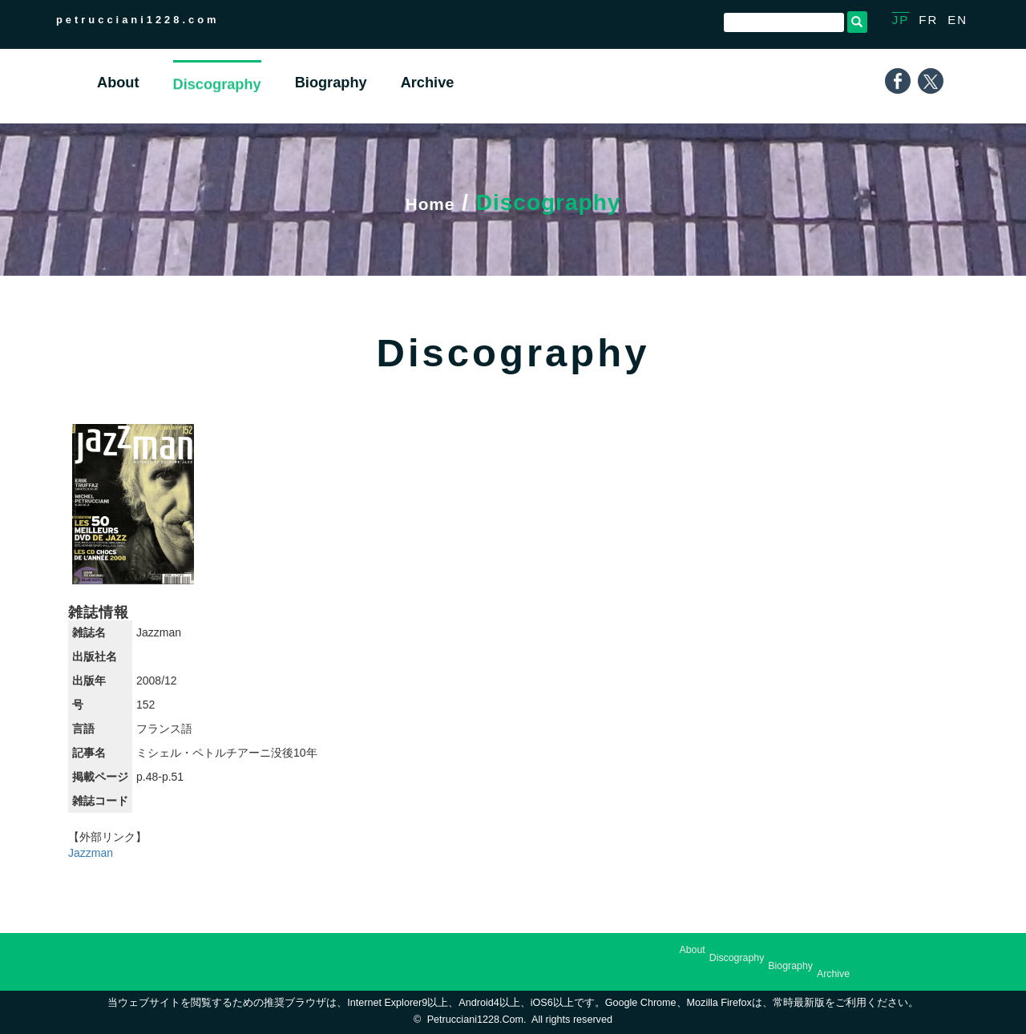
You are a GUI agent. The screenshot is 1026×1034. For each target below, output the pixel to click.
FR (928, 19)
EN (957, 19)
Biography (790, 965)
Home (430, 202)
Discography (737, 957)
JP (901, 19)
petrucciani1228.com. (477, 1019)
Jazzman (90, 852)
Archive (833, 973)
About (692, 949)
